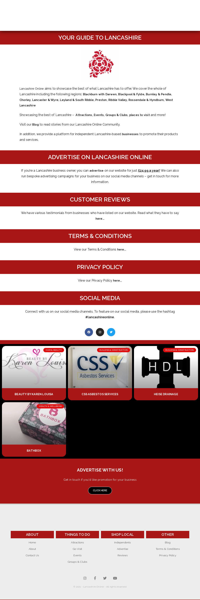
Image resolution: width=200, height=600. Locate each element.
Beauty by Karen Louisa (34, 394)
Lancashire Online (33, 88)
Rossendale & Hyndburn (156, 100)
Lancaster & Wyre (47, 100)
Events (100, 115)
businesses (130, 134)
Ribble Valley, (126, 100)
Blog (36, 124)
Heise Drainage (166, 394)
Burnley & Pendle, (165, 94)
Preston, (108, 100)
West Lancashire (33, 105)
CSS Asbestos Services (100, 394)
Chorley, (26, 100)
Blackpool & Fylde (135, 94)
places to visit (144, 115)
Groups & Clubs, (120, 115)
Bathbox (33, 450)
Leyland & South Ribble (81, 100)
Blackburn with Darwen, (102, 94)
